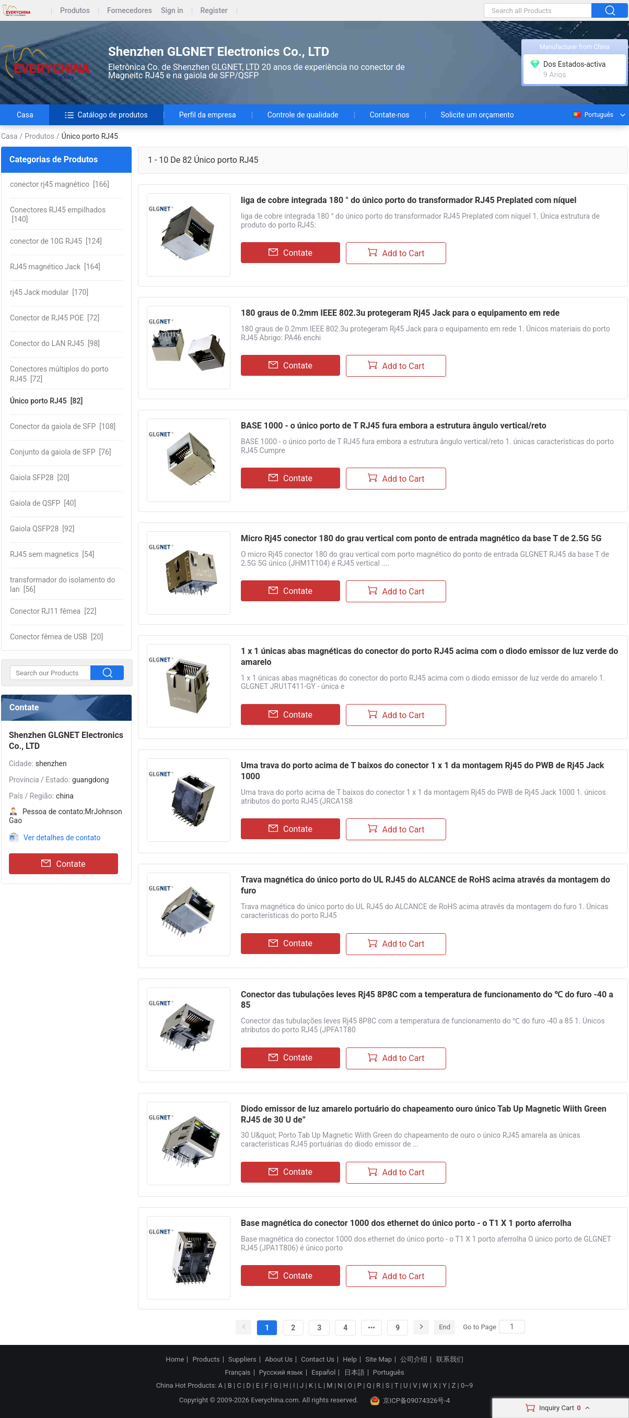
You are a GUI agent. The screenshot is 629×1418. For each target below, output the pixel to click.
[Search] (512, 1326)
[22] (53, 611)
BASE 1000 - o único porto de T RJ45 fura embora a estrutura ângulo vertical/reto (393, 426)
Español (323, 1372)
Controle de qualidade (303, 115)
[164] (55, 267)
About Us (279, 1359)
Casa (25, 115)
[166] (59, 184)
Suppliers (242, 1359)
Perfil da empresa (207, 115)
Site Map (378, 1359)
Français (237, 1372)
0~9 (467, 1385)
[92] (42, 529)
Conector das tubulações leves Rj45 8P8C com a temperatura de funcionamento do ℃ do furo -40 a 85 (427, 1000)
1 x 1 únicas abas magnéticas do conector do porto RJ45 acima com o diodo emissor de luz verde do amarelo (429, 656)
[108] (62, 426)
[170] (49, 292)
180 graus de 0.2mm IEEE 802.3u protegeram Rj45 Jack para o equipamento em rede (400, 313)
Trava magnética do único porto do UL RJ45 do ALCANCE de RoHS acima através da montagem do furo (425, 885)
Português (592, 114)
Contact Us (317, 1359)
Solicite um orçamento (477, 115)
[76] (60, 452)
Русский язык (281, 1372)
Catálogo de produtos (106, 115)
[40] (43, 503)
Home (175, 1359)
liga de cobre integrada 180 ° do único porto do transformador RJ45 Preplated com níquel (408, 200)
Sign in (172, 10)
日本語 (354, 1372)
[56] (62, 584)
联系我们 (449, 1359)
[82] (46, 401)
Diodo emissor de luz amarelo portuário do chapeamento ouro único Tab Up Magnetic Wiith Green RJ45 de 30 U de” (424, 1114)
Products (206, 1359)
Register (214, 10)
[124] (56, 241)
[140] (58, 214)
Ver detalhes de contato (62, 837)
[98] (55, 343)
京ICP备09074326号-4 (410, 1400)
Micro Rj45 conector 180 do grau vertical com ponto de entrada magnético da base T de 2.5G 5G (421, 538)
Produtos (75, 10)
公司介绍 (413, 1359)
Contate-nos (390, 115)
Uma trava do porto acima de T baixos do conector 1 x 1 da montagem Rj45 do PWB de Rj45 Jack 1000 (422, 770)
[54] (52, 554)
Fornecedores (129, 10)
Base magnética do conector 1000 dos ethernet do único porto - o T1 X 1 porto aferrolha (406, 1223)
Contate (63, 864)
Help (350, 1359)
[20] (39, 477)
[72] (54, 318)
